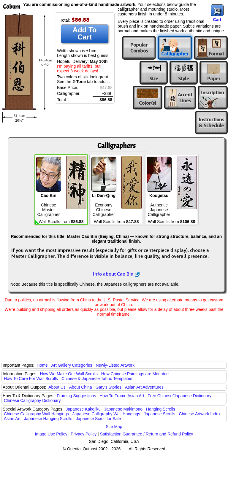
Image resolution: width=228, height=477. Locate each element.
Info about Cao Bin (116, 274)
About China (80, 387)
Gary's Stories (108, 387)
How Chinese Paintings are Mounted (135, 373)
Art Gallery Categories (71, 365)
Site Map (114, 426)
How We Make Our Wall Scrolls (68, 373)
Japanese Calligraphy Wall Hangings (106, 413)
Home (42, 365)
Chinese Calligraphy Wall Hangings (36, 413)
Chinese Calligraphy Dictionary (32, 400)
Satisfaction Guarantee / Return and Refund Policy (146, 434)
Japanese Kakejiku (83, 409)
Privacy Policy (83, 434)
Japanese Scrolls (159, 413)
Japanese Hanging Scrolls (48, 418)
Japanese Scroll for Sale (98, 418)
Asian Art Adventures (144, 387)
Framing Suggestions (76, 395)
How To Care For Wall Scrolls (31, 378)
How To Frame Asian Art (121, 395)
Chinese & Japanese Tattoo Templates (96, 378)
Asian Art (12, 418)
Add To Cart (85, 33)
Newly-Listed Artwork (115, 365)
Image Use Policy (51, 434)
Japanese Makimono (123, 409)
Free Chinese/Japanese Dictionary (179, 395)
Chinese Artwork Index (200, 413)
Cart (217, 19)
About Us (57, 387)
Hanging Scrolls (160, 409)
